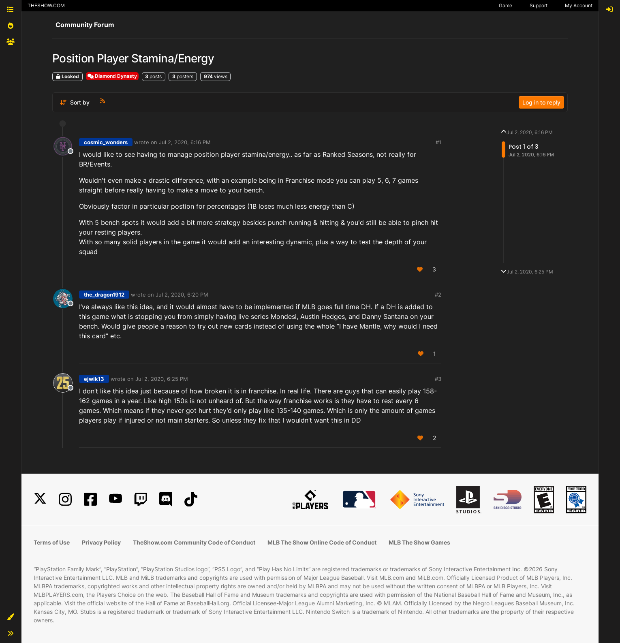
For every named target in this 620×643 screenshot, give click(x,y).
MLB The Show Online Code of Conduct (321, 542)
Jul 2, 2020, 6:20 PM (182, 294)
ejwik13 (94, 379)
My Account (578, 5)
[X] (40, 499)
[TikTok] (190, 499)
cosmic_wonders (106, 142)
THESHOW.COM (46, 5)
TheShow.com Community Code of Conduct (194, 542)
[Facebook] (90, 499)
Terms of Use (52, 542)
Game (505, 5)
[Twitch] (140, 499)
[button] (10, 617)
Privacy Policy (101, 542)
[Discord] (165, 499)
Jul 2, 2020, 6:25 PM (161, 379)
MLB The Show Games (419, 542)
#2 (438, 294)
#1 (438, 142)
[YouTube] (115, 499)
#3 (438, 379)
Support (538, 5)
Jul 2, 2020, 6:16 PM (185, 142)
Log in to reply (541, 102)
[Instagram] (65, 499)
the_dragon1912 (104, 294)
